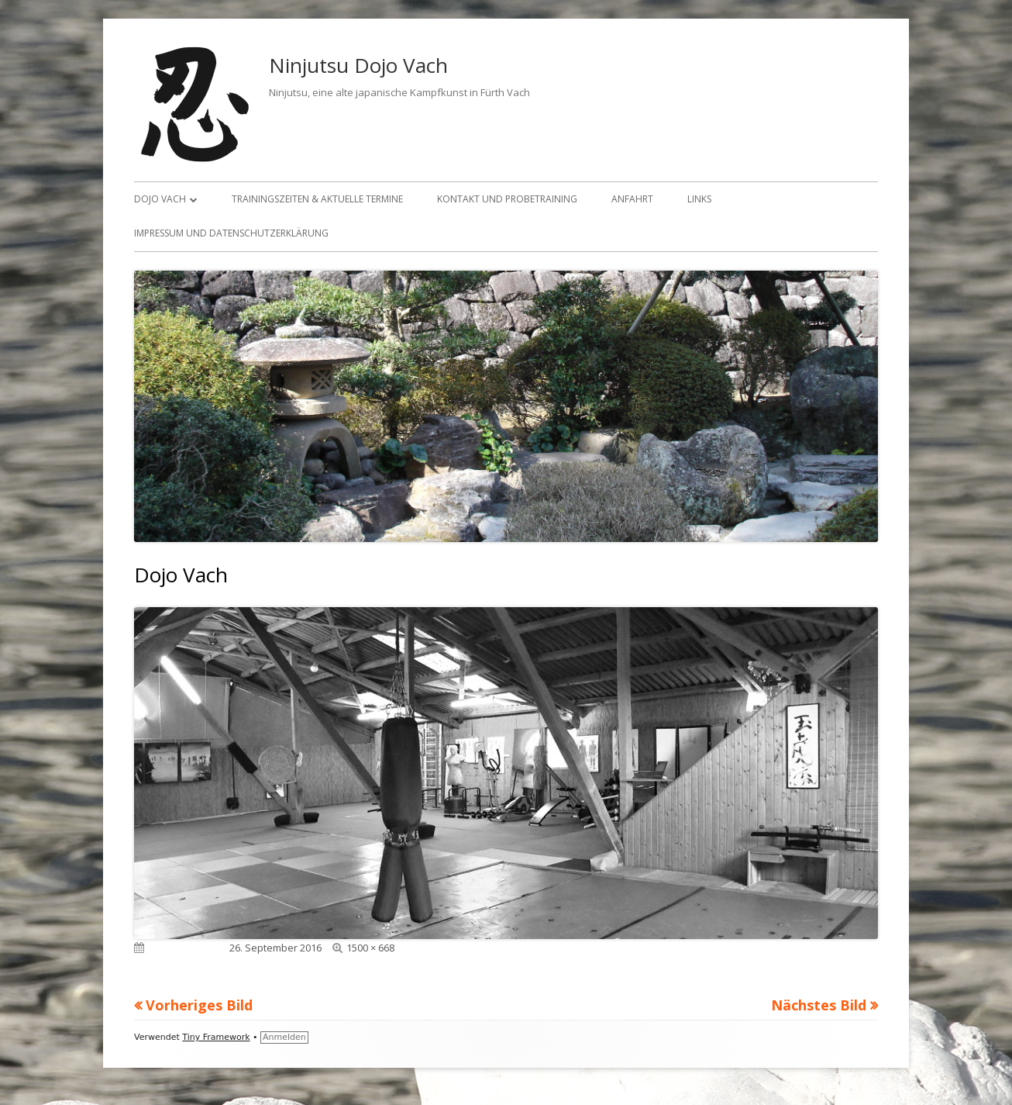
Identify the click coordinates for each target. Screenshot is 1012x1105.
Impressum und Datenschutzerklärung (231, 233)
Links (699, 198)
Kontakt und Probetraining (507, 198)
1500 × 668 (370, 948)
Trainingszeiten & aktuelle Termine (317, 198)
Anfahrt (632, 198)
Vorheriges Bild (199, 1005)
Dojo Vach (160, 198)
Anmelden (284, 1037)
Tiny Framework (216, 1037)
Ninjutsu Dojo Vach (358, 65)
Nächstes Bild (818, 1005)
